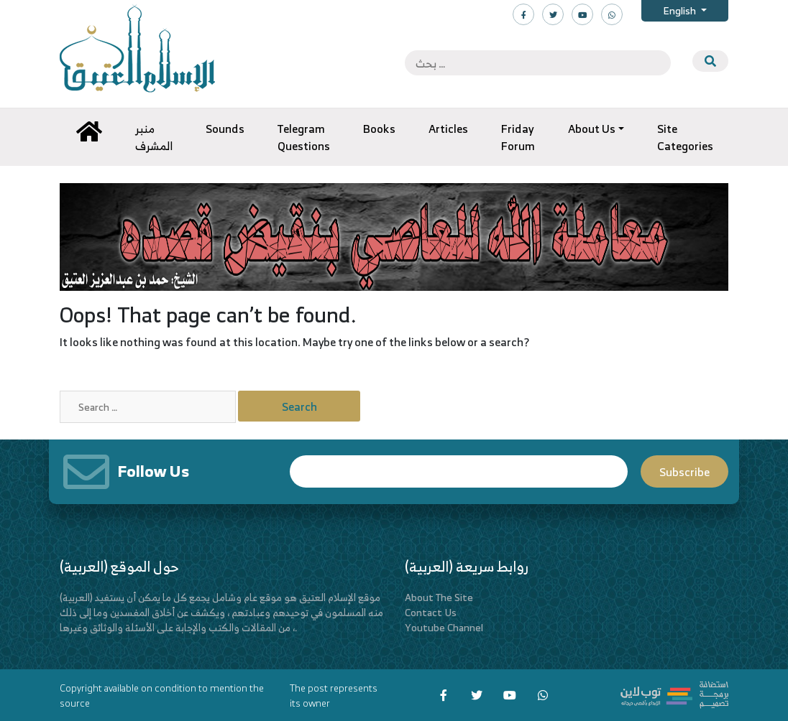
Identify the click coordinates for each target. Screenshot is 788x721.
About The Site (439, 597)
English (680, 10)
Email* (459, 471)
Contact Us (431, 612)
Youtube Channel (444, 627)
